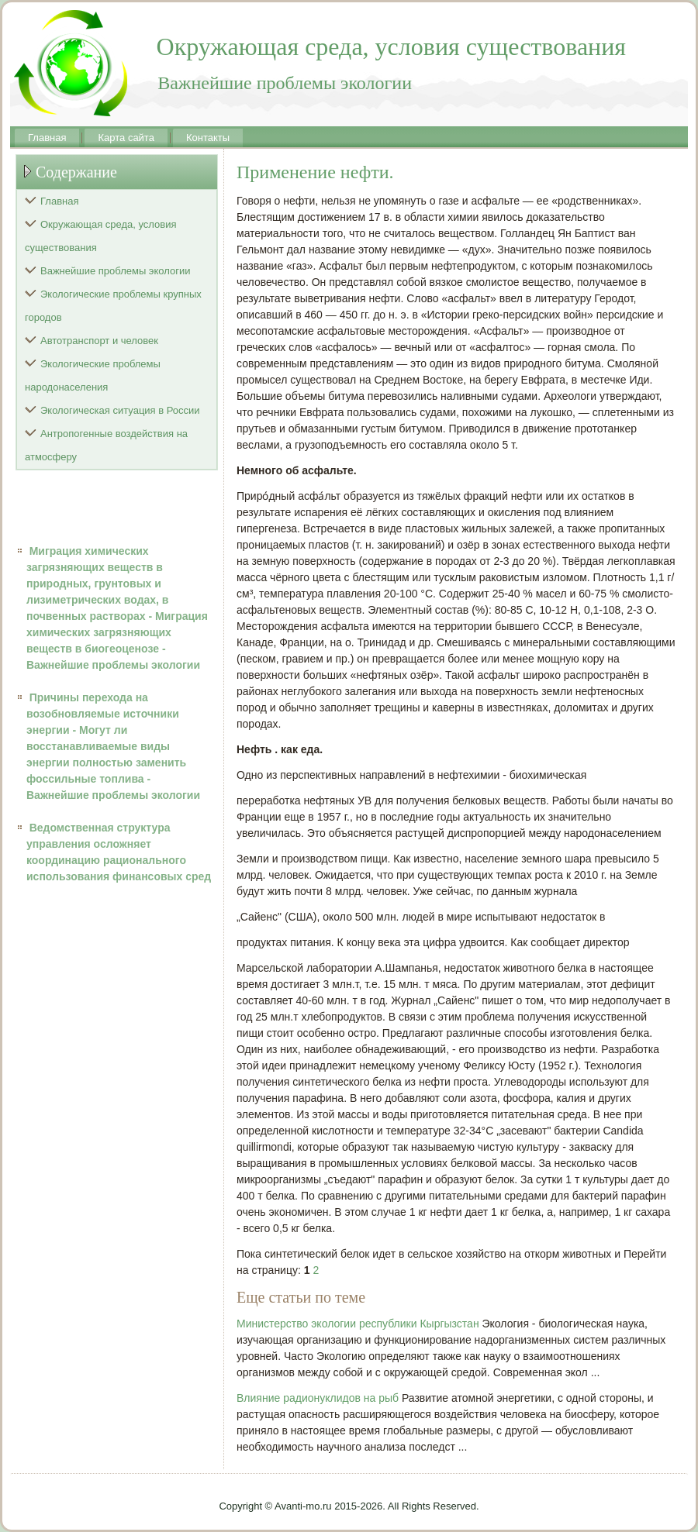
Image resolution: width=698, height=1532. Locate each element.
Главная (47, 137)
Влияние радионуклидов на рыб (318, 1398)
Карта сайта (126, 137)
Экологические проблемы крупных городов (113, 305)
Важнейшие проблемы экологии (115, 271)
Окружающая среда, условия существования (101, 236)
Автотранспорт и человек (99, 340)
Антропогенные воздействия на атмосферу (106, 445)
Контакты (208, 137)
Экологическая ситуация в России (120, 410)
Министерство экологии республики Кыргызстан (358, 1323)
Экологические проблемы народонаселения (93, 375)
